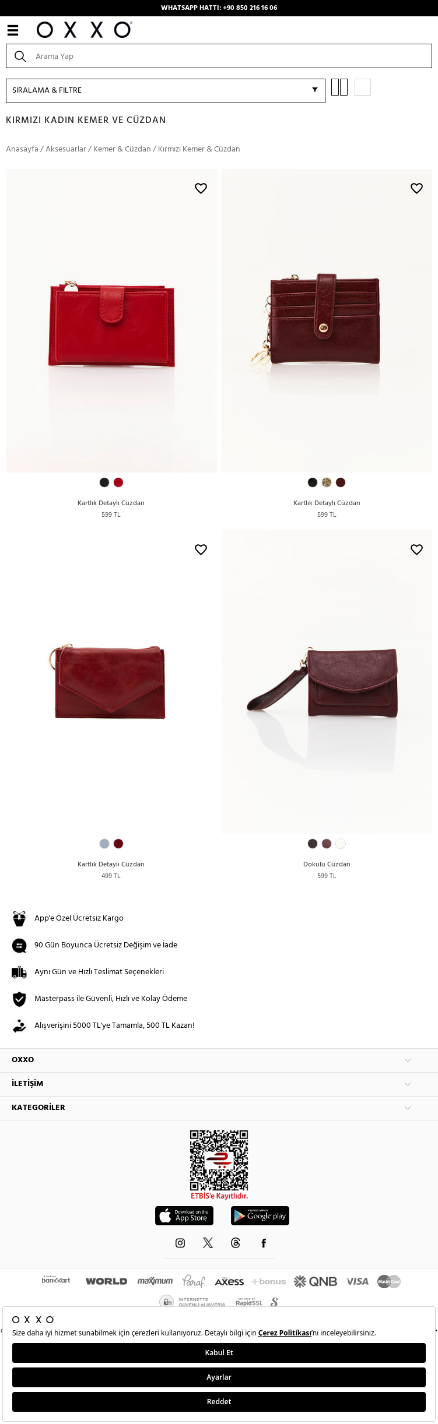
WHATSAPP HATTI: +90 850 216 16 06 (219, 8)
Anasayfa (22, 149)
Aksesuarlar (65, 149)
